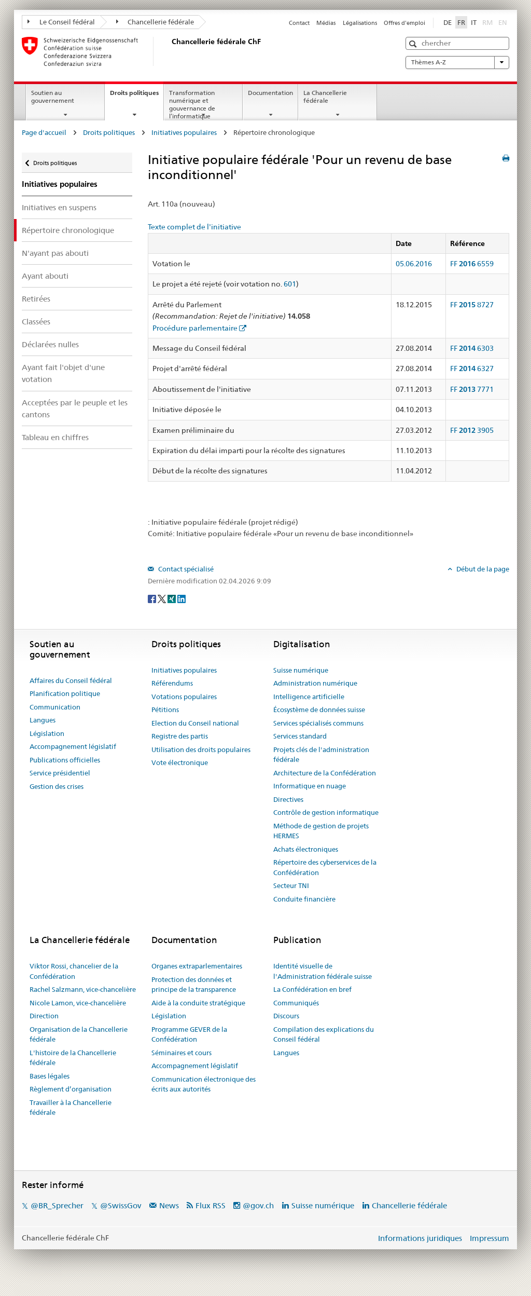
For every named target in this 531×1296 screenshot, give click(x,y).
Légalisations (360, 22)
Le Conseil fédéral (61, 22)
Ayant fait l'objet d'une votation (63, 373)
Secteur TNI (291, 885)
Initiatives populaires (184, 132)
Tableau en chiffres (55, 437)
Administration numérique (315, 683)
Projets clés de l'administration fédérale (321, 754)
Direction (44, 1016)
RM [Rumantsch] (487, 22)
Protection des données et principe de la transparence (193, 984)
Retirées (36, 299)
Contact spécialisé (185, 569)
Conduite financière (304, 899)
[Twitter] (162, 598)
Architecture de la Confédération (324, 773)
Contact (299, 22)
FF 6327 (472, 368)
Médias (326, 22)
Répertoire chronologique (68, 230)
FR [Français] (461, 22)
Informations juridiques (420, 1238)
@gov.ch (258, 1205)
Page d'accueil (44, 132)
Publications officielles (65, 760)
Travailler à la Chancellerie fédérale (70, 1107)
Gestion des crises (56, 786)
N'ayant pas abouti (55, 253)
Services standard (300, 736)
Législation (47, 733)
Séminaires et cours (181, 1052)
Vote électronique (179, 762)
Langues (42, 720)
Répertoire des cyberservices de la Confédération (324, 867)
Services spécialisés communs (318, 723)
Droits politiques (136, 96)
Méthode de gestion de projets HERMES (321, 831)
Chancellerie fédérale (155, 22)
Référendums (172, 683)
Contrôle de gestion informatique (326, 812)
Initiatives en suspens (59, 207)
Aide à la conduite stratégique (198, 1003)
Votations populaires (184, 696)
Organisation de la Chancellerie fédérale (79, 1034)
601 (290, 284)
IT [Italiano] (474, 22)
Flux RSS (210, 1205)
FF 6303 (472, 348)
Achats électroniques (305, 849)
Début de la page (482, 569)
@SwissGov (120, 1205)
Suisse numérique (300, 670)
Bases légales (49, 1076)
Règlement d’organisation (70, 1089)
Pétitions (165, 709)
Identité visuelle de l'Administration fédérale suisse (322, 971)
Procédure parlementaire (194, 328)
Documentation (270, 93)
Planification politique (65, 693)
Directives (288, 799)
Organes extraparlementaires (196, 966)
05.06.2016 (414, 264)
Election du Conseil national (195, 723)
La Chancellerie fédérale (325, 96)
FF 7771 (472, 389)
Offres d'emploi (404, 22)
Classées (36, 321)
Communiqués (296, 1003)
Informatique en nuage (309, 786)
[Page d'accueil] (169, 51)
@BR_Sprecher (57, 1205)
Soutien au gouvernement (52, 96)
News (169, 1205)
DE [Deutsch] (447, 22)
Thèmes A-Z (457, 62)
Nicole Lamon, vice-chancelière (78, 1003)
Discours (286, 1016)
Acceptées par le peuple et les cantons (75, 408)
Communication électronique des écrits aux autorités (203, 1084)
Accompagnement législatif (73, 746)
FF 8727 (472, 305)
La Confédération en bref (312, 989)
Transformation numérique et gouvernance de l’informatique (192, 104)
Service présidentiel (60, 773)
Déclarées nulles (50, 344)
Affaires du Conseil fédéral (71, 680)
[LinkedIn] (181, 598)
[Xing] (172, 598)
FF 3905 (472, 430)
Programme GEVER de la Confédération (189, 1034)
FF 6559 (472, 264)
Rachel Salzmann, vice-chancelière (83, 989)
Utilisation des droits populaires (200, 749)
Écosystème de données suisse (319, 709)
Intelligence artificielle (308, 696)
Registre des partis (179, 736)
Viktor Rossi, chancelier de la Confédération (74, 971)
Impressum (489, 1238)
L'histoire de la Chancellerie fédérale (73, 1057)
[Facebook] (153, 598)
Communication (55, 707)
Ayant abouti (45, 276)
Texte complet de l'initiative (194, 227)
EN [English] (502, 22)
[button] (414, 43)
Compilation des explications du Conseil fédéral (323, 1034)
